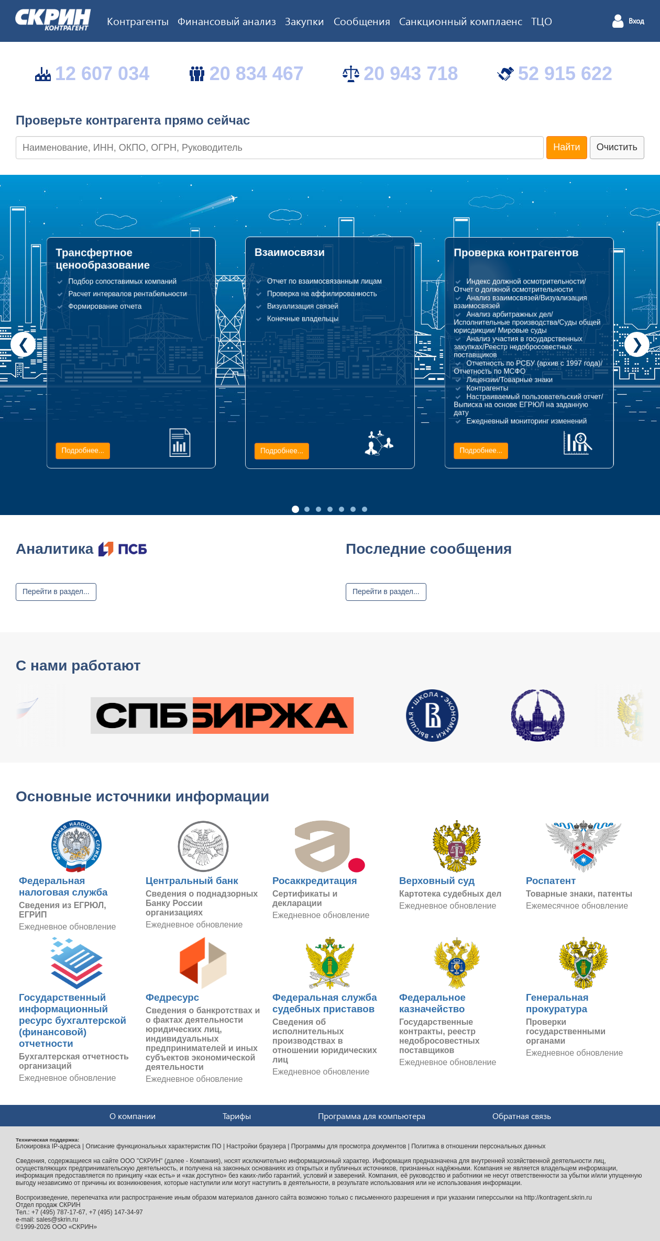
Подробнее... (82, 450)
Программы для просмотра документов (348, 1146)
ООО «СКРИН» (74, 1227)
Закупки (304, 20)
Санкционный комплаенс (460, 20)
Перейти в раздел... (56, 591)
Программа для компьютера (371, 1115)
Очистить (617, 147)
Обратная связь (521, 1115)
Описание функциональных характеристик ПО (154, 1146)
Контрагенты (138, 20)
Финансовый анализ (227, 20)
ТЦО (541, 20)
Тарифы (237, 1115)
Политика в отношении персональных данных (478, 1146)
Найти (566, 147)
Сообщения (362, 20)
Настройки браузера (256, 1146)
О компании (132, 1115)
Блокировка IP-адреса (48, 1146)
